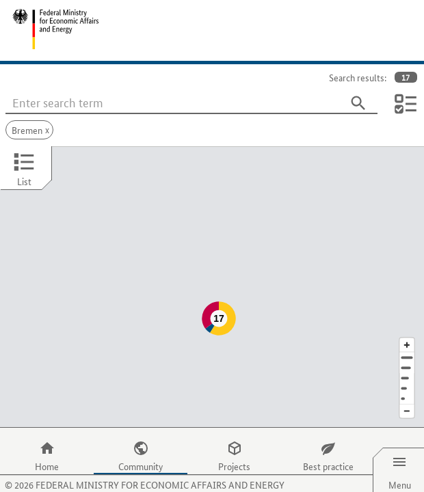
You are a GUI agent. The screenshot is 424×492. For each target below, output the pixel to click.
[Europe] (407, 371)
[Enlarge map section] (407, 317)
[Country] (407, 361)
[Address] (407, 330)
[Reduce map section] (407, 384)
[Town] (407, 341)
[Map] (212, 273)
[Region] (407, 351)
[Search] (358, 103)
